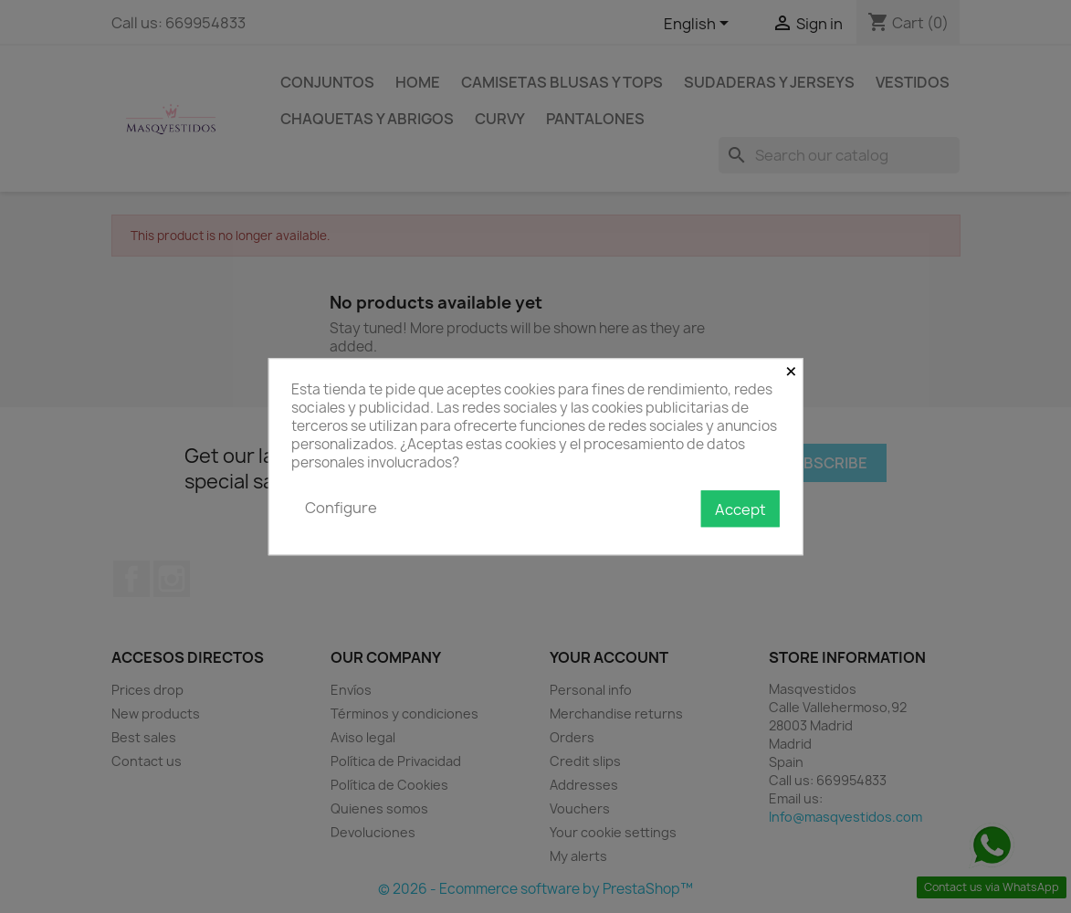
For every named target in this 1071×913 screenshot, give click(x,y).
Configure (341, 508)
